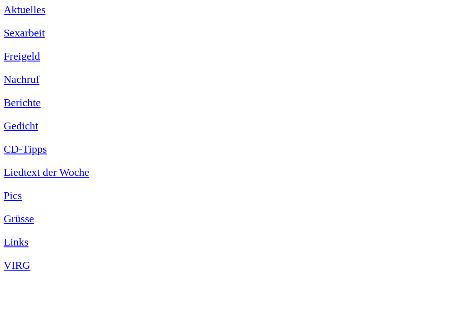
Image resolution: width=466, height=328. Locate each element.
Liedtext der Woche (46, 172)
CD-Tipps (25, 149)
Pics (13, 195)
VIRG (17, 265)
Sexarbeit (24, 33)
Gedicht (21, 126)
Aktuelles (25, 9)
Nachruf (22, 79)
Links (16, 242)
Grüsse (19, 219)
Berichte (22, 102)
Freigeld (22, 56)
